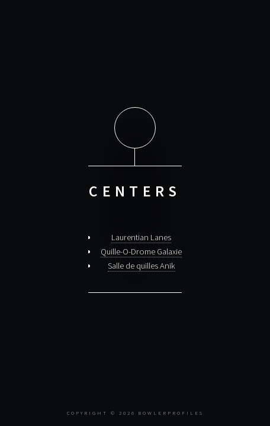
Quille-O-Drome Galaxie (141, 251)
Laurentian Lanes (141, 237)
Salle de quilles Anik (141, 265)
